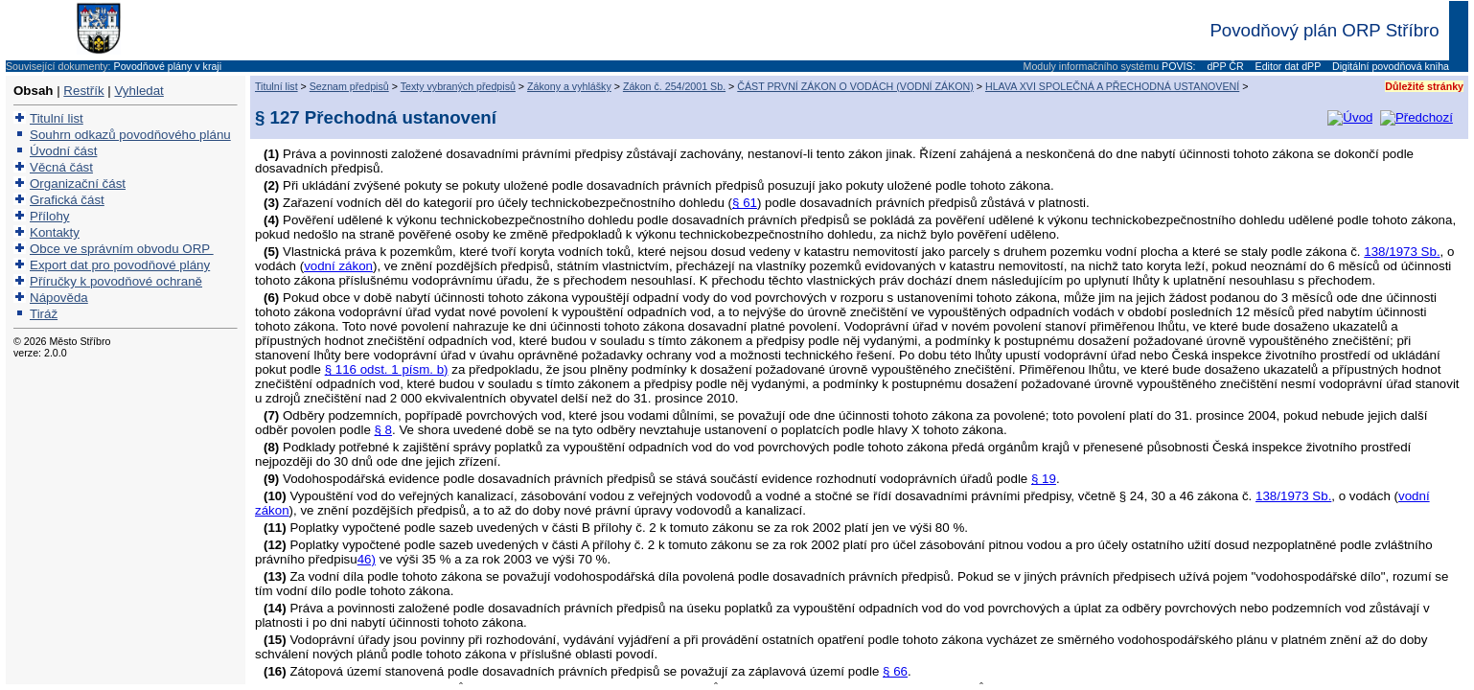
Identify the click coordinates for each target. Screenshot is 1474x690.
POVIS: (1179, 66)
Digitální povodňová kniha (1389, 66)
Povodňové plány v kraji (168, 66)
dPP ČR (1223, 66)
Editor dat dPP (1287, 66)
